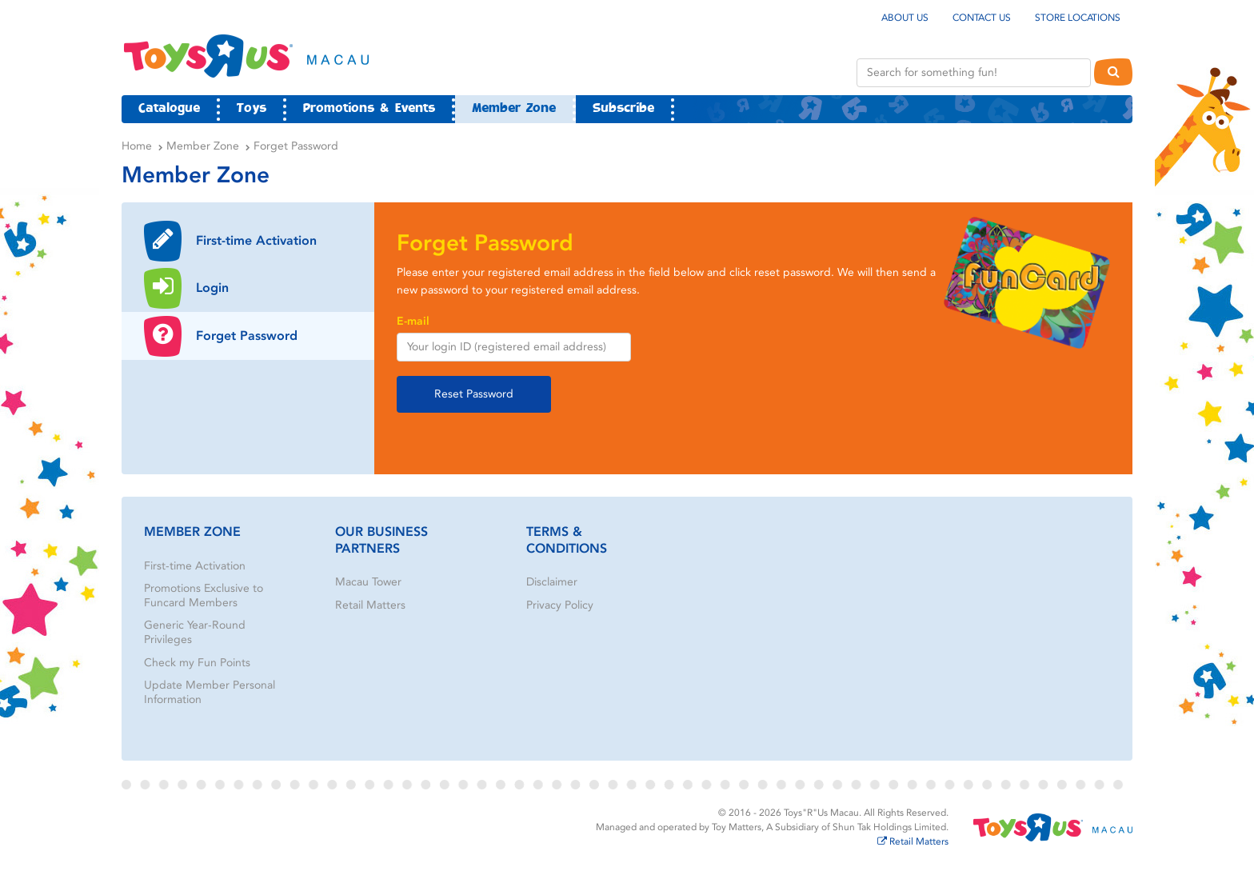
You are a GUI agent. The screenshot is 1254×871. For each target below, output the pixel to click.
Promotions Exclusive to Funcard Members (203, 595)
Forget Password (296, 146)
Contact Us (981, 17)
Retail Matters (370, 605)
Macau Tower (368, 582)
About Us (905, 17)
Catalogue (169, 108)
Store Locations (1077, 17)
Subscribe (623, 108)
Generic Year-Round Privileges (195, 632)
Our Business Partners (381, 540)
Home (137, 146)
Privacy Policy (559, 605)
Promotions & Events (369, 108)
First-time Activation (195, 566)
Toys (251, 108)
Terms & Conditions (566, 540)
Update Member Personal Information (209, 692)
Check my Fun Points (197, 662)
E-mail (413, 321)
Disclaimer (551, 582)
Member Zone (514, 108)
